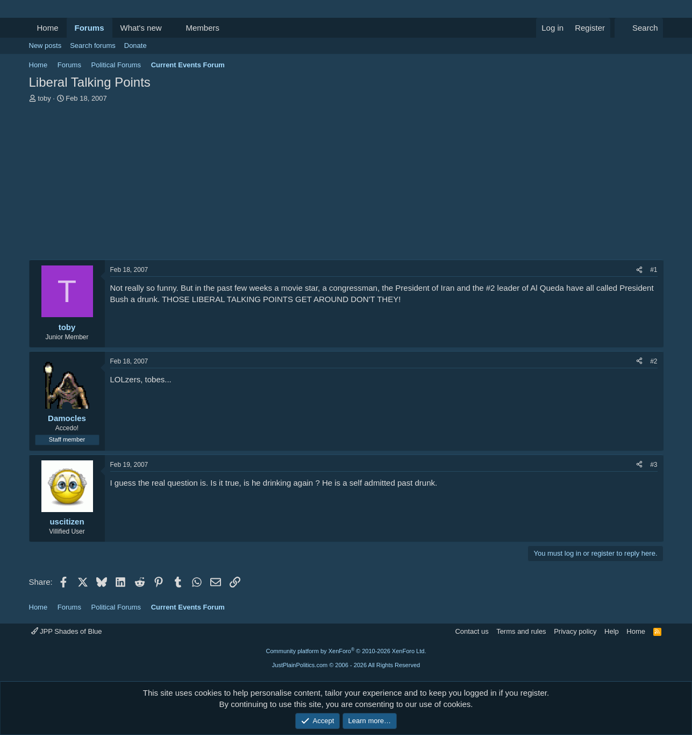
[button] (169, 28)
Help (611, 631)
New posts (45, 45)
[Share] (639, 270)
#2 (653, 361)
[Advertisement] (346, 184)
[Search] (639, 28)
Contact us (471, 631)
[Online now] (67, 407)
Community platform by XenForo (346, 651)
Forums (89, 27)
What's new (141, 27)
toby (44, 98)
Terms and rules (521, 631)
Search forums (93, 45)
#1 (653, 270)
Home (48, 27)
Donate (135, 45)
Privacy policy (575, 631)
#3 (653, 464)
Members (202, 27)
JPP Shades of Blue (66, 631)
